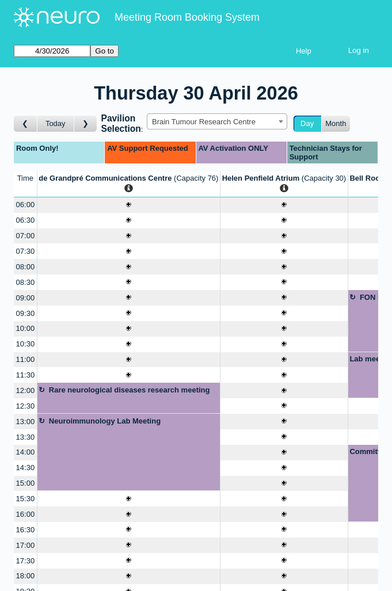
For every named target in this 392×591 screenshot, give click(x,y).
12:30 (25, 406)
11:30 (25, 375)
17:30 (25, 560)
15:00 (25, 483)
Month (335, 123)
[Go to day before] (25, 124)
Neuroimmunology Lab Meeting (105, 421)
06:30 (25, 220)
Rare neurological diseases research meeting (129, 390)
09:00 (25, 297)
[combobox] (217, 121)
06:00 (25, 204)
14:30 (25, 467)
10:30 (25, 344)
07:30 (25, 251)
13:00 (25, 421)
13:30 (25, 437)
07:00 (25, 235)
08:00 (25, 266)
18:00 (25, 575)
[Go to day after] (85, 124)
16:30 (25, 529)
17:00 (25, 545)
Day (307, 123)
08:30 (25, 282)
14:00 (25, 452)
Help (303, 51)
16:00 (25, 514)
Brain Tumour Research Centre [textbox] (204, 121)
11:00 (25, 359)
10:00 (25, 328)
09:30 (25, 313)
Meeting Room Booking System (187, 17)
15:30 (25, 498)
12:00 (25, 390)
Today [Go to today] (55, 123)
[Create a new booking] (128, 205)
